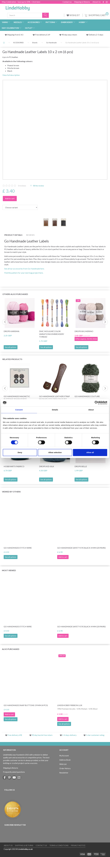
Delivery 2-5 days (96, 34)
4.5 (21, 34)
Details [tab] (55, 410)
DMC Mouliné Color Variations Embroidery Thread (51, 334)
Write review (38, 185)
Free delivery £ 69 (42, 34)
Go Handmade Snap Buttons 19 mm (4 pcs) (26, 705)
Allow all (90, 452)
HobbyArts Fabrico (14, 466)
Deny (20, 452)
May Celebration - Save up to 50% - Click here (21, 2)
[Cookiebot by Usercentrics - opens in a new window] (96, 403)
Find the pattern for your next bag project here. (23, 273)
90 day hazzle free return (42, 735)
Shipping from (13, 34)
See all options (10, 347)
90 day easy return (69, 34)
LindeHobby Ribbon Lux (69, 705)
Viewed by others (11, 491)
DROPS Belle (81, 466)
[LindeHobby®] (17, 7)
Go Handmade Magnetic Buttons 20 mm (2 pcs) (17, 397)
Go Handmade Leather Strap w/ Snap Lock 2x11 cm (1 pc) (54, 397)
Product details (13, 235)
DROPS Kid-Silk (46, 466)
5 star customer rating (95, 735)
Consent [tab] (19, 410)
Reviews (30, 235)
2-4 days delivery (69, 735)
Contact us (67, 2)
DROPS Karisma (11, 331)
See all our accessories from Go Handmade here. (24, 268)
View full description (11, 75)
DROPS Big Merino (84, 331)
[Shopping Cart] (96, 15)
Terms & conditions (58, 845)
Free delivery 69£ (15, 735)
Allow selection (55, 452)
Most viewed (9, 570)
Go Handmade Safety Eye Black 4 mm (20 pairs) (81, 548)
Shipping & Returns (82, 2)
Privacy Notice (78, 845)
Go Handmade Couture (87, 396)
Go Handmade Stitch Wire (18, 548)
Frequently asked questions (14, 772)
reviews (22, 185)
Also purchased (10, 649)
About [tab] (91, 410)
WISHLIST (73, 15)
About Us (97, 2)
